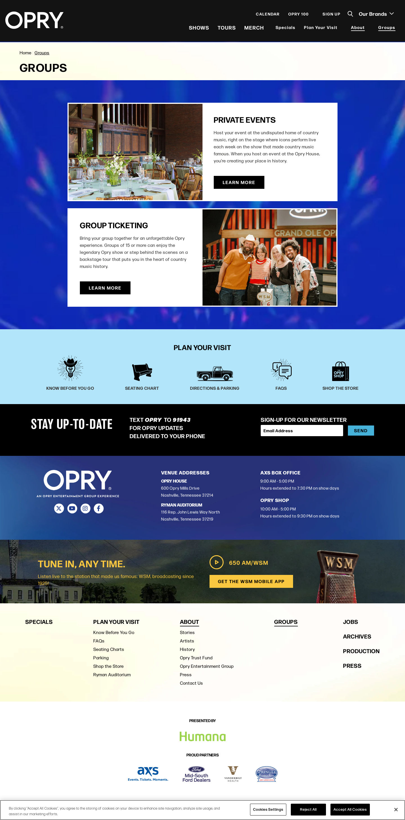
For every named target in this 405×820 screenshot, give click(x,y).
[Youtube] (72, 508)
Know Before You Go (113, 632)
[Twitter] (59, 508)
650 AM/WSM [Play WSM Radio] (238, 562)
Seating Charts (108, 649)
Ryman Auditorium (112, 674)
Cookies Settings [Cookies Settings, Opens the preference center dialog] (268, 809)
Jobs (350, 621)
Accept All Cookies (350, 809)
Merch (254, 28)
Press (186, 674)
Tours (226, 28)
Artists (187, 640)
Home (26, 52)
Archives (357, 636)
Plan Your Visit (320, 28)
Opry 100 (298, 14)
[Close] (396, 809)
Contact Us (191, 682)
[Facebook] (99, 508)
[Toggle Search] (350, 15)
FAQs (99, 640)
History (187, 649)
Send (361, 430)
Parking (101, 657)
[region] (202, 810)
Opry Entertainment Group (207, 666)
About (357, 28)
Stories (187, 632)
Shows (199, 28)
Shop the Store (108, 666)
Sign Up (331, 14)
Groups (386, 28)
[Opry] (35, 21)
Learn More (239, 182)
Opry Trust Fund (196, 657)
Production (361, 650)
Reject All (308, 809)
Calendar (268, 14)
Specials (285, 28)
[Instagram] (85, 508)
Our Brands (376, 14)
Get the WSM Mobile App (251, 581)
